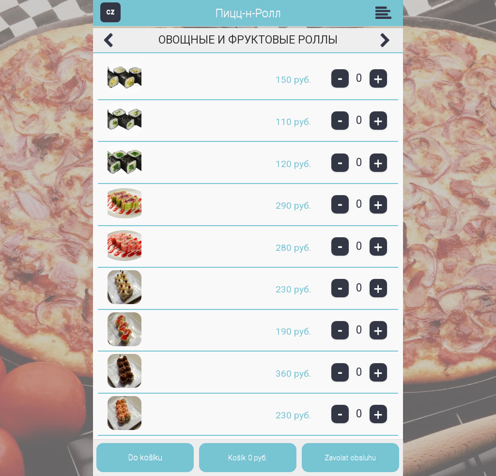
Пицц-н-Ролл (248, 13)
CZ (110, 11)
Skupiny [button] (385, 12)
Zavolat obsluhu (350, 457)
